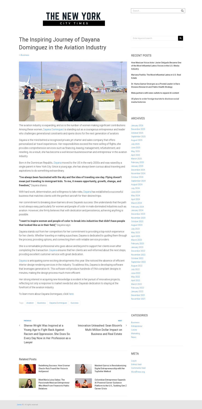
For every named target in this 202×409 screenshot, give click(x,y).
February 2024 (137, 207)
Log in (133, 361)
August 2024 (136, 184)
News (133, 337)
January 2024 (137, 210)
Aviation (30, 303)
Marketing (135, 333)
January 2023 (137, 247)
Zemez (19, 405)
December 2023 (138, 214)
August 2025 (136, 140)
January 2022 (137, 291)
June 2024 (135, 192)
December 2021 (138, 295)
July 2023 (135, 229)
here (71, 293)
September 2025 (138, 136)
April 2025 (135, 155)
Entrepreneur (136, 326)
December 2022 (138, 251)
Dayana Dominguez (53, 129)
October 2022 (137, 258)
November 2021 (138, 299)
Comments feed (138, 368)
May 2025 (135, 151)
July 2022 (135, 269)
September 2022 (138, 262)
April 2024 (135, 199)
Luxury (134, 330)
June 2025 (135, 147)
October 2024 (137, 177)
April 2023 (135, 236)
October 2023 (137, 221)
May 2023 (135, 232)
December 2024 (138, 170)
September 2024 (138, 181)
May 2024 (135, 195)
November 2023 (138, 218)
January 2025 (137, 166)
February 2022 (137, 288)
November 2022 (138, 255)
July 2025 (135, 144)
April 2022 (135, 280)
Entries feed (136, 364)
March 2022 (136, 284)
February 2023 (137, 243)
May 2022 (135, 277)
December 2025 (138, 129)
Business (25, 55)
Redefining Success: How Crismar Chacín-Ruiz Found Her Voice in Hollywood (54, 368)
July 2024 (135, 188)
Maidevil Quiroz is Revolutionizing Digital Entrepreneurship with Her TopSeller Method (110, 368)
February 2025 (137, 162)
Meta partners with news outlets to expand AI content (155, 93)
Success (74, 303)
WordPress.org (138, 372)
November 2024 (138, 173)
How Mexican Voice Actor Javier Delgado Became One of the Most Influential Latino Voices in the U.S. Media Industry (156, 66)
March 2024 (136, 203)
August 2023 (136, 225)
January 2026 (137, 125)
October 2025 (137, 133)
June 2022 (135, 273)
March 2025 (136, 159)
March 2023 (136, 240)
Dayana (58, 162)
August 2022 (136, 266)
